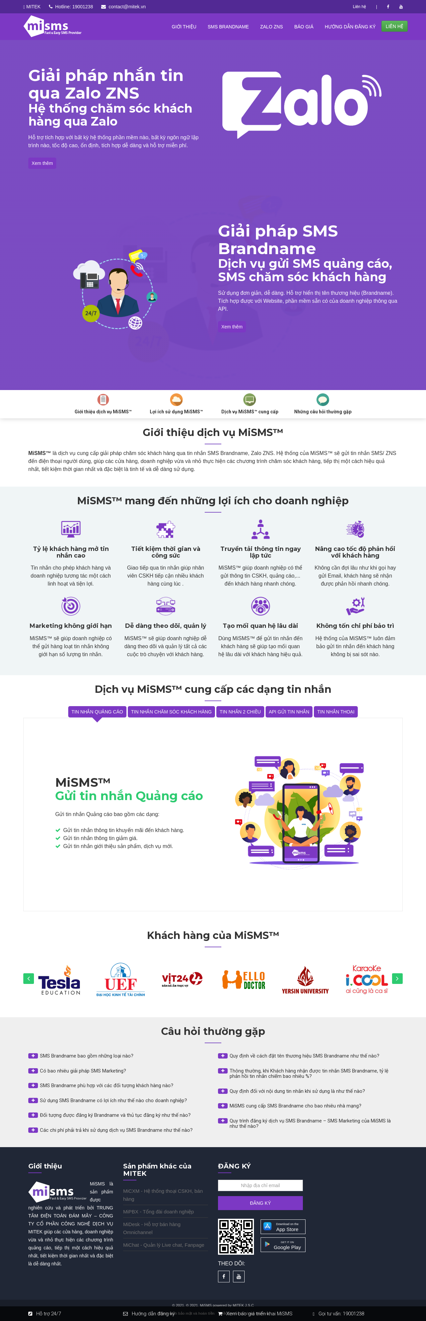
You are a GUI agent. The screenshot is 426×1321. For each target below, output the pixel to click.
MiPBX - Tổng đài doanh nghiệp (158, 1211)
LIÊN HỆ (394, 26)
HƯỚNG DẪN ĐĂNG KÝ (350, 26)
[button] (118, 1056)
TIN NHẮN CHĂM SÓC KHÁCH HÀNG (171, 711)
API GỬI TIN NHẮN (289, 711)
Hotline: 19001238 (74, 6)
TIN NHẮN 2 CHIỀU (240, 711)
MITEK (33, 6)
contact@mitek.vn (126, 6)
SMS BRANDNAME (228, 26)
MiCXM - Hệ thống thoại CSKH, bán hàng (163, 1195)
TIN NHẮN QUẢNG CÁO (97, 711)
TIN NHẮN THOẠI (335, 711)
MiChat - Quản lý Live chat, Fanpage (163, 1245)
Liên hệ (359, 6)
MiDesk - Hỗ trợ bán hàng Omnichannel (151, 1228)
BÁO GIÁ (304, 26)
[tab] (118, 1058)
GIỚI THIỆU (184, 26)
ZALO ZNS (271, 26)
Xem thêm (42, 163)
